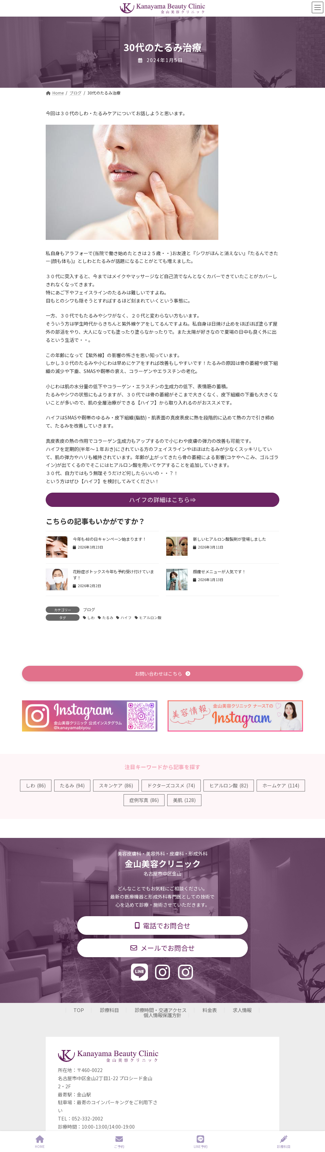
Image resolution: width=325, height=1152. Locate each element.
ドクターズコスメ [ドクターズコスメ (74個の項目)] (171, 785)
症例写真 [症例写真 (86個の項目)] (144, 800)
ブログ (89, 609)
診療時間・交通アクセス (161, 1010)
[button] (162, 673)
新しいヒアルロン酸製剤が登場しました (229, 539)
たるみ (107, 617)
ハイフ (126, 617)
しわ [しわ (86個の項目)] (36, 785)
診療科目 (109, 1010)
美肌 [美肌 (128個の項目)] (184, 800)
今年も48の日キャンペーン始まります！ (109, 539)
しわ (91, 617)
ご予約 (119, 1142)
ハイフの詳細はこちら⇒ (162, 499)
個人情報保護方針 (162, 1015)
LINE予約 (201, 1142)
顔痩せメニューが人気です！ (219, 572)
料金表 (209, 1010)
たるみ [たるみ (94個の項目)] (72, 785)
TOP (78, 1010)
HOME (40, 1142)
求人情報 (242, 1010)
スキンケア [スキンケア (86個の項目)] (116, 785)
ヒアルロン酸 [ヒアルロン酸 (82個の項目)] (228, 785)
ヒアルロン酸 (150, 617)
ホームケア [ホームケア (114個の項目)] (280, 785)
